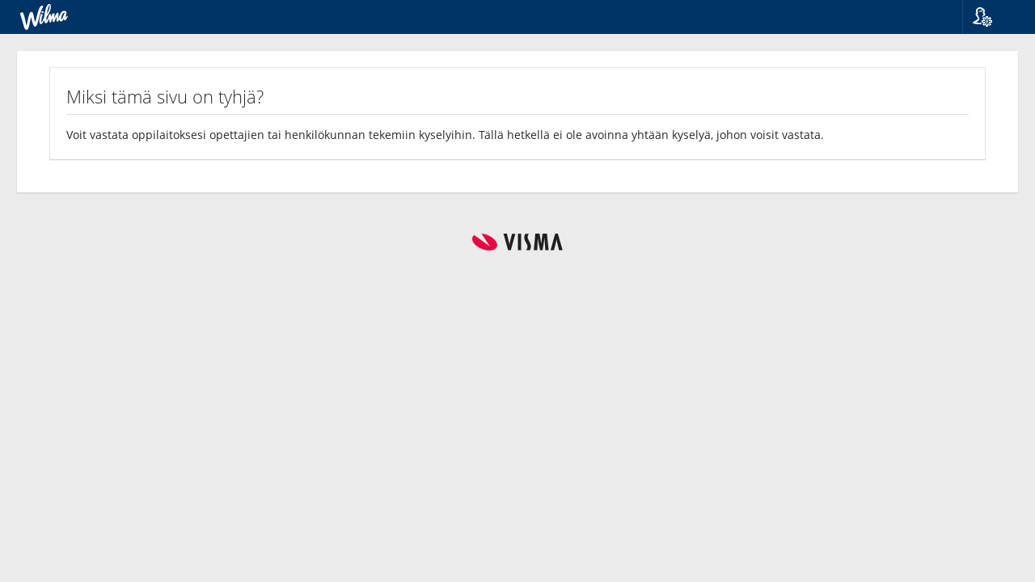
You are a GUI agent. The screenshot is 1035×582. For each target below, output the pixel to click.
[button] (992, 17)
